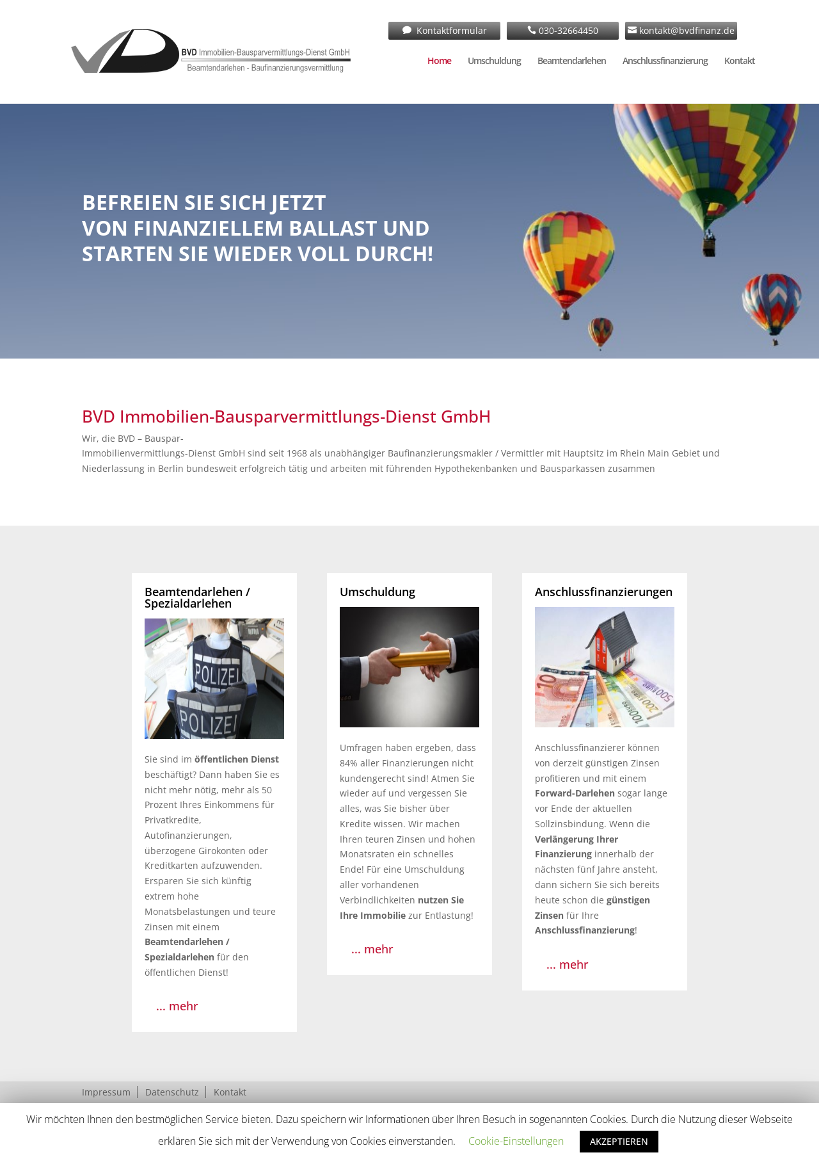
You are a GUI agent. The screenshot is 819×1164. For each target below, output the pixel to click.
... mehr (177, 1006)
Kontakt (739, 61)
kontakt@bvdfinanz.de (686, 30)
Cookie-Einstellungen (516, 1141)
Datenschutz (172, 1092)
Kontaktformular (450, 30)
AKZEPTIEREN (619, 1141)
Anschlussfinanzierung (665, 61)
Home (439, 61)
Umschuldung (494, 61)
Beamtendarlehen (571, 61)
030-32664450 (567, 30)
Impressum (106, 1092)
